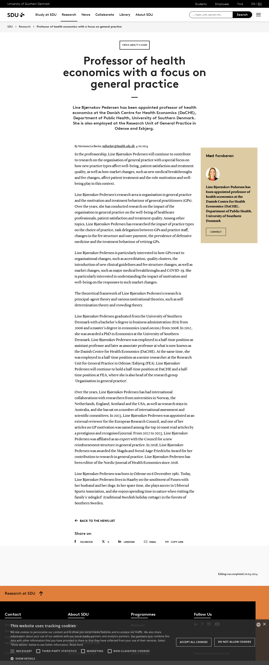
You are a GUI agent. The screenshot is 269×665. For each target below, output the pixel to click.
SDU (10, 26)
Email (150, 542)
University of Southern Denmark (28, 3)
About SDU (144, 15)
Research (69, 15)
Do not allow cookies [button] (234, 642)
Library (124, 15)
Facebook (84, 541)
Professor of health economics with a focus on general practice (79, 26)
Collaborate (104, 15)
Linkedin (126, 541)
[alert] (134, 642)
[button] (12, 651)
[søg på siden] (213, 15)
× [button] (264, 624)
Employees (222, 4)
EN (260, 3)
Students (201, 4)
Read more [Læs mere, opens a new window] (76, 645)
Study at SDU (46, 15)
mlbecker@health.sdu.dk (116, 146)
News (86, 15)
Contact (216, 229)
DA (253, 3)
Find (240, 4)
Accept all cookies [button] (194, 642)
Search (242, 15)
